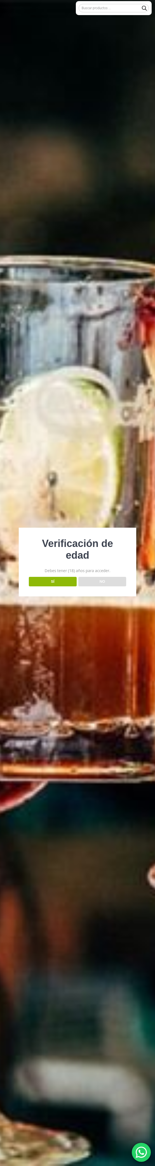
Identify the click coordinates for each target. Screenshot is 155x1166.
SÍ (53, 581)
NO (102, 581)
